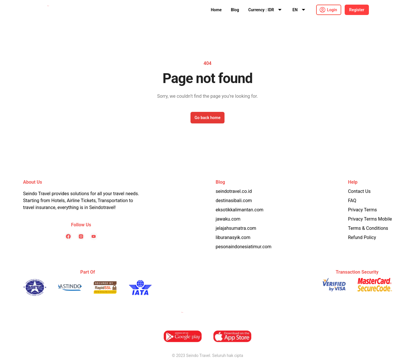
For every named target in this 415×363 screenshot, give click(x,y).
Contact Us (359, 191)
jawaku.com (228, 219)
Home (216, 9)
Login (332, 9)
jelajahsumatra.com (236, 228)
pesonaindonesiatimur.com (243, 246)
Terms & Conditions (368, 228)
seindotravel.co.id (234, 191)
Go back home (207, 117)
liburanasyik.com (233, 237)
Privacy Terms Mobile (370, 219)
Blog (235, 9)
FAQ (352, 200)
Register (357, 9)
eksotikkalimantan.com (239, 209)
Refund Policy (362, 237)
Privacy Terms (362, 209)
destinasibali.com (234, 200)
